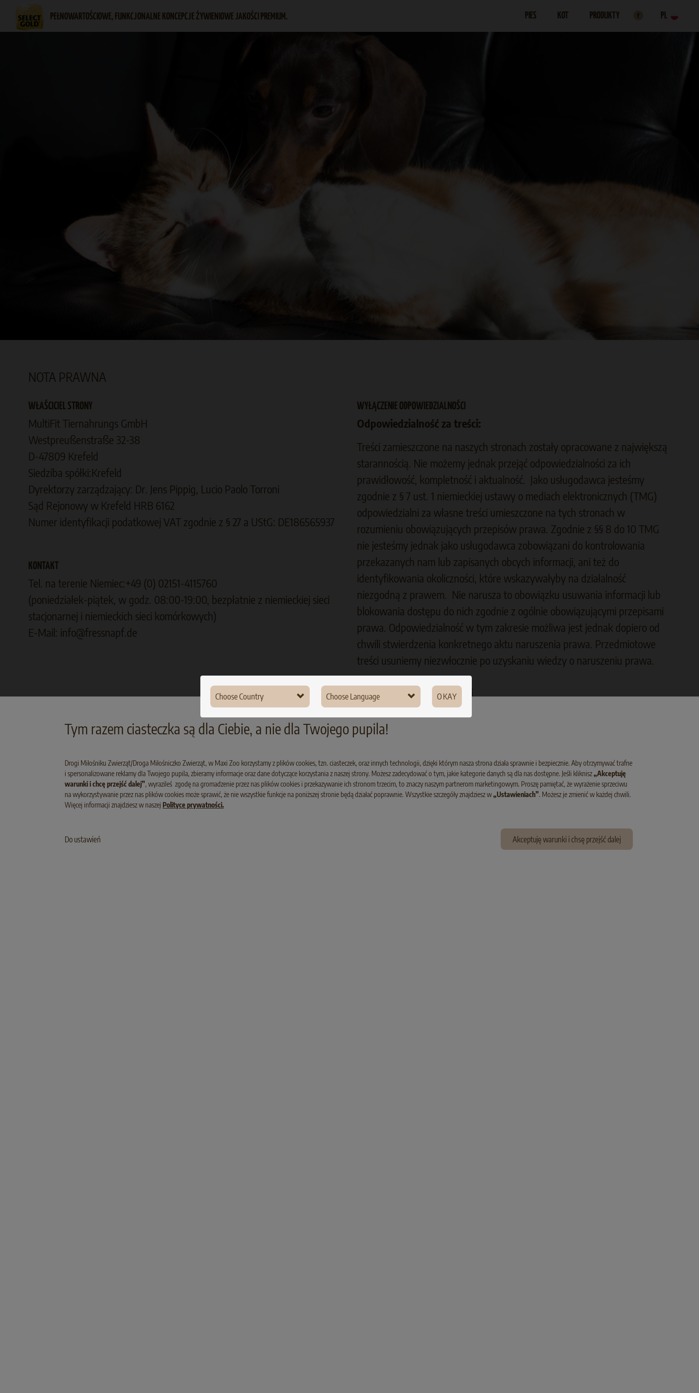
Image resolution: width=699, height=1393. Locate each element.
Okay (447, 696)
